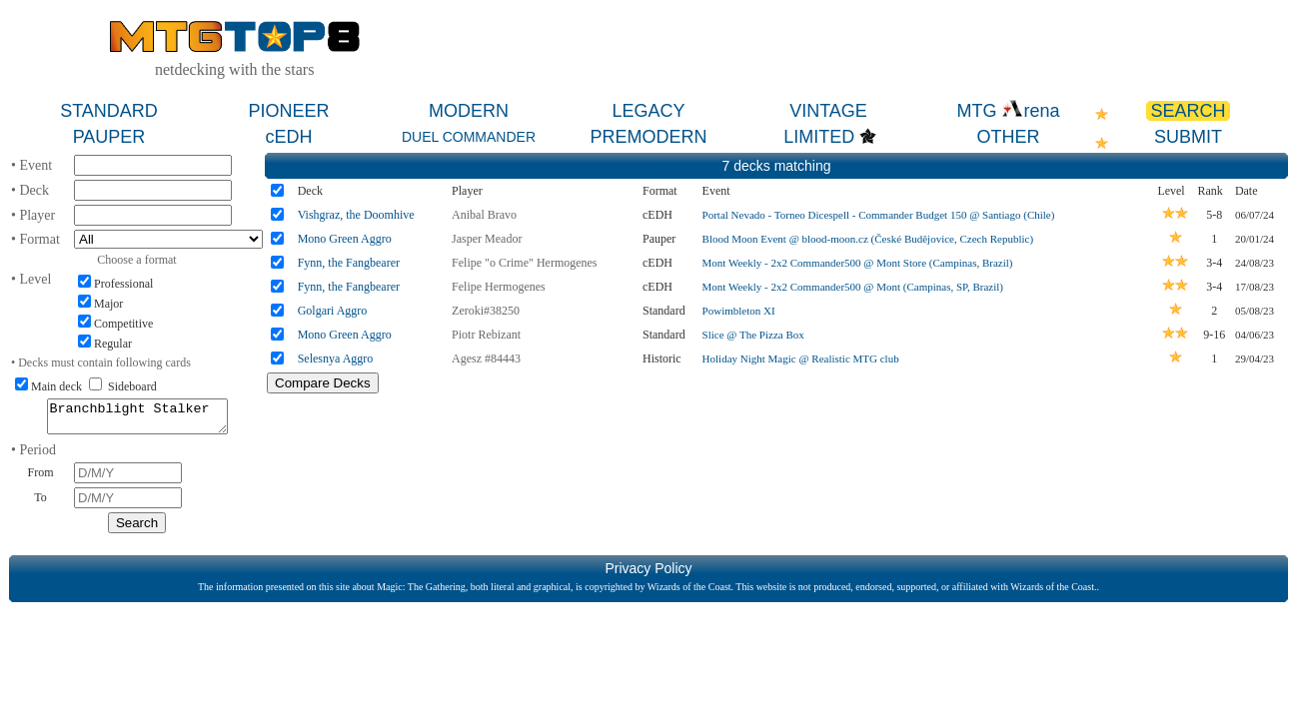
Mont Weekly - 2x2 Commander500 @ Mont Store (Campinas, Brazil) (857, 263)
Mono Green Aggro (345, 239)
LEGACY (648, 111)
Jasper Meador (487, 239)
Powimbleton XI (738, 311)
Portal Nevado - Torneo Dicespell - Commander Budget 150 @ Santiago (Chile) (878, 215)
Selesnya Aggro (336, 358)
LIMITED (818, 137)
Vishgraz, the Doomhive (356, 215)
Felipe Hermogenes (499, 287)
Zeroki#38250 (486, 311)
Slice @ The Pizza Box (753, 335)
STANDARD (109, 111)
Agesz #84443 (486, 358)
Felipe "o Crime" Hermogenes (524, 263)
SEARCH (1187, 111)
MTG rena (1007, 111)
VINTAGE (828, 111)
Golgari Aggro (333, 311)
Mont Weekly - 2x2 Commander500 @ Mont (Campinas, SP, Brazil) (852, 287)
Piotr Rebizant (486, 335)
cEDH (288, 137)
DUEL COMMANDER (469, 137)
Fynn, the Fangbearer (349, 263)
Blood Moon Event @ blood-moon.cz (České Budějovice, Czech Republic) (868, 239)
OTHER (1008, 137)
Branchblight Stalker (137, 419)
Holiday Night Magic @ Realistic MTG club (800, 358)
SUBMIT (1188, 137)
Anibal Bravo (484, 215)
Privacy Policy (648, 574)
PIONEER (288, 111)
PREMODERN (648, 137)
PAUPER (109, 137)
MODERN (469, 111)
